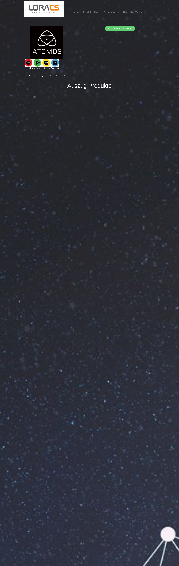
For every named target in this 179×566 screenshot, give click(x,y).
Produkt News (91, 12)
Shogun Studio (55, 76)
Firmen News (111, 12)
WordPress (45, 563)
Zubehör (67, 76)
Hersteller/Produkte (134, 12)
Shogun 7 (42, 76)
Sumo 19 (32, 76)
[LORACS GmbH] (44, 9)
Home (75, 12)
